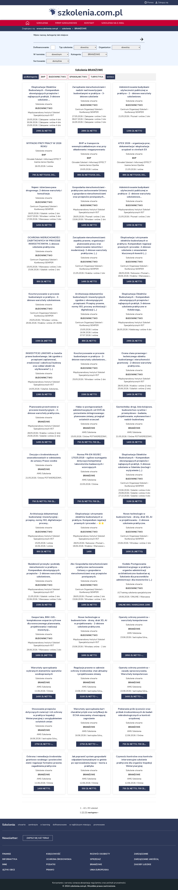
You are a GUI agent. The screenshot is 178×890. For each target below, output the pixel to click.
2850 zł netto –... (134, 655)
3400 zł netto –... (134, 696)
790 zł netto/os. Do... (44, 175)
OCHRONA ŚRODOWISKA (58, 859)
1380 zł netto (44, 394)
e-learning (45, 824)
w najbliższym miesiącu (80, 824)
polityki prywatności (115, 882)
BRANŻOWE (81, 29)
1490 (89, 551)
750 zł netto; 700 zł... (89, 442)
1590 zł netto (89, 394)
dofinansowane (60, 824)
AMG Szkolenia (89, 432)
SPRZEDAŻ (95, 859)
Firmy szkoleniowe (66, 23)
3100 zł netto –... (89, 696)
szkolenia (66, 29)
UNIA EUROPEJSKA (99, 869)
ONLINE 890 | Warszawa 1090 (134, 604)
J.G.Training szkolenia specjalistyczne (134, 592)
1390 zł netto (134, 130)
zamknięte (33, 824)
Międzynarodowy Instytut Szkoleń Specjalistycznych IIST (44, 114)
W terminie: (39, 54)
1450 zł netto (44, 225)
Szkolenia (42, 23)
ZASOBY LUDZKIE (142, 864)
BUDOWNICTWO (57, 76)
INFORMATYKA (9, 859)
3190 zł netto (134, 501)
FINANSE (6, 854)
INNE (4, 864)
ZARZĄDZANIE (141, 854)
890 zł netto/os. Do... (89, 175)
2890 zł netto (89, 130)
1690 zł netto (89, 655)
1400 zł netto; (44, 696)
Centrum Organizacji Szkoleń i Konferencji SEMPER (89, 111)
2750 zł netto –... (44, 744)
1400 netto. (43, 788)
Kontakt (89, 23)
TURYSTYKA (97, 76)
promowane (99, 824)
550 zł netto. (89, 788)
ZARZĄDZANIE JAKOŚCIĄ (146, 859)
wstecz (110, 76)
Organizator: (105, 47)
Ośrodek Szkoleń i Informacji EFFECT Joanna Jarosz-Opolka (44, 160)
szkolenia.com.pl (90, 12)
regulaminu (96, 882)
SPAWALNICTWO (78, 76)
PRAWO (50, 869)
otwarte (22, 824)
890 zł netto (44, 281)
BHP (43, 76)
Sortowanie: (39, 61)
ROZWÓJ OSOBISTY (100, 854)
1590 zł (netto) (43, 340)
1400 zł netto (134, 442)
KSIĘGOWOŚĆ (53, 854)
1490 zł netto (89, 225)
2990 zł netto (44, 130)
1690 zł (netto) (134, 551)
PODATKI (50, 864)
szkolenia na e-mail (112, 23)
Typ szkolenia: (66, 47)
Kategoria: (76, 54)
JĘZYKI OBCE (8, 869)
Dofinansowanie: (41, 47)
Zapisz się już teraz (38, 838)
